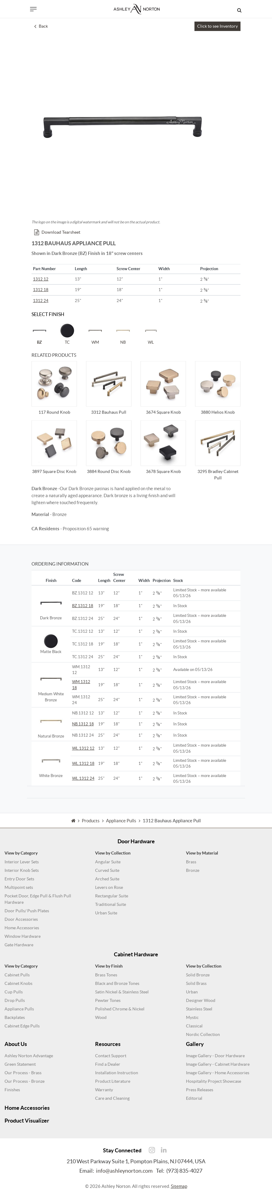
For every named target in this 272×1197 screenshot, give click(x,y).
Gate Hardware (19, 944)
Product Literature (112, 1081)
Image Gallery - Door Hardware (215, 1055)
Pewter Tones (108, 1000)
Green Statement (20, 1064)
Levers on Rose (109, 887)
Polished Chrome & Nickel (119, 1008)
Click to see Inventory (217, 26)
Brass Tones (106, 974)
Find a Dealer (107, 1064)
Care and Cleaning (112, 1098)
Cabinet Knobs (18, 983)
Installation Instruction (116, 1072)
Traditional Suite (110, 904)
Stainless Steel (199, 1008)
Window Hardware (23, 936)
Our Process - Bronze (25, 1081)
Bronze (192, 870)
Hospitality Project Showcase (213, 1081)
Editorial (194, 1098)
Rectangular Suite (111, 895)
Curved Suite (107, 870)
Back (41, 26)
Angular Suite (108, 861)
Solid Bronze (198, 974)
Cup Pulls (14, 991)
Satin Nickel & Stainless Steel (122, 991)
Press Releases (199, 1089)
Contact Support (110, 1055)
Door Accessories (21, 919)
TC (67, 334)
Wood (101, 1017)
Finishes (12, 1089)
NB (123, 334)
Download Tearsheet (57, 232)
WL (151, 334)
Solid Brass (196, 983)
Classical (194, 1025)
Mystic (192, 1017)
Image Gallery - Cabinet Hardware (218, 1064)
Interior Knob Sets (22, 870)
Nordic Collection (203, 1034)
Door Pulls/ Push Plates (27, 910)
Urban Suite (106, 912)
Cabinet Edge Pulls (22, 1025)
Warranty (104, 1089)
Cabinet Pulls (17, 974)
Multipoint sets (19, 887)
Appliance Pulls (19, 1008)
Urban (192, 991)
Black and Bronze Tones (117, 983)
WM (95, 334)
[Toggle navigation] (33, 9)
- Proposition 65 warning (70, 528)
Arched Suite (107, 878)
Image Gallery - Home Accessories (217, 1072)
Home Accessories (22, 927)
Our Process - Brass (23, 1072)
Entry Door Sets (19, 878)
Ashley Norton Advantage (29, 1055)
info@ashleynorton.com (124, 1171)
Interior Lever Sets (22, 861)
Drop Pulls (15, 1000)
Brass (191, 861)
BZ (39, 334)
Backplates (15, 1017)
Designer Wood (200, 1000)
